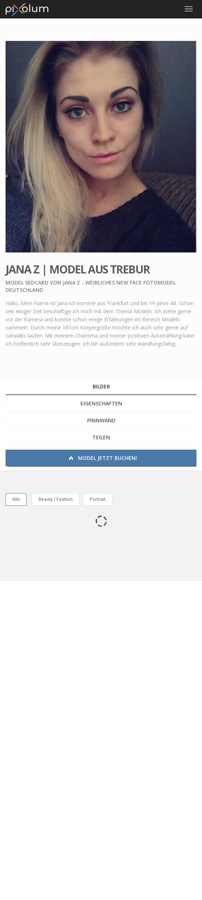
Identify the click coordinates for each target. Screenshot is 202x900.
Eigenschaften (101, 403)
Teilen (101, 437)
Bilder (101, 386)
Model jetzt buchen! (102, 457)
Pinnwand (101, 420)
